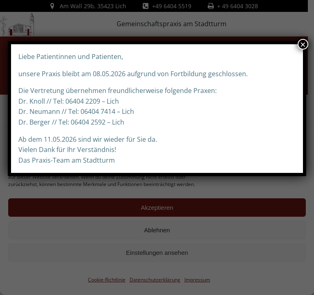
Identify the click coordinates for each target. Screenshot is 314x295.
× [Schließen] (303, 44)
